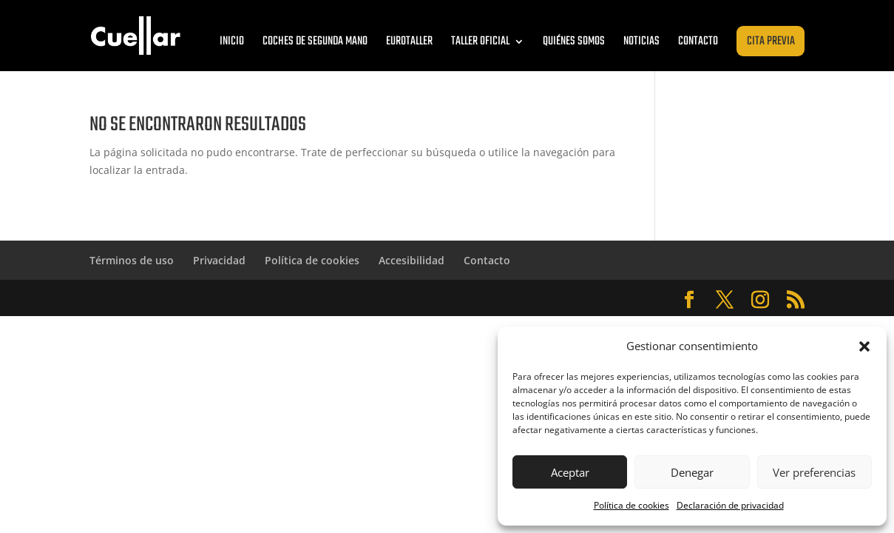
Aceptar (570, 472)
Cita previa (771, 41)
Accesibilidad (411, 260)
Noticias (641, 41)
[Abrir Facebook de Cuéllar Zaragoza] (689, 300)
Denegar (692, 472)
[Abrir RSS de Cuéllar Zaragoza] (796, 300)
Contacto (698, 41)
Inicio (232, 41)
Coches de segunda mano (315, 41)
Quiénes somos (574, 41)
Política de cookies (631, 505)
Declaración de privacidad (730, 505)
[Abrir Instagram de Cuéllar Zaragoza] (760, 300)
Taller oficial (480, 41)
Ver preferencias (814, 472)
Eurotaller (409, 41)
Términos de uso (131, 260)
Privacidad (219, 260)
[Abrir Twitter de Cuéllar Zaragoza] (725, 300)
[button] (864, 346)
